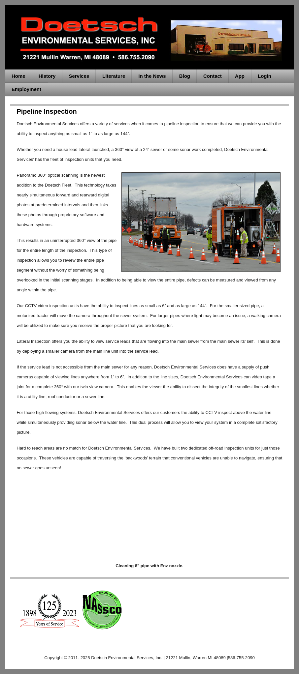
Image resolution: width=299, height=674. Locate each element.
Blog (184, 76)
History (47, 76)
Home (18, 76)
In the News (152, 76)
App (240, 76)
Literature (113, 76)
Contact (212, 76)
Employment (26, 89)
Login (264, 76)
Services (79, 76)
